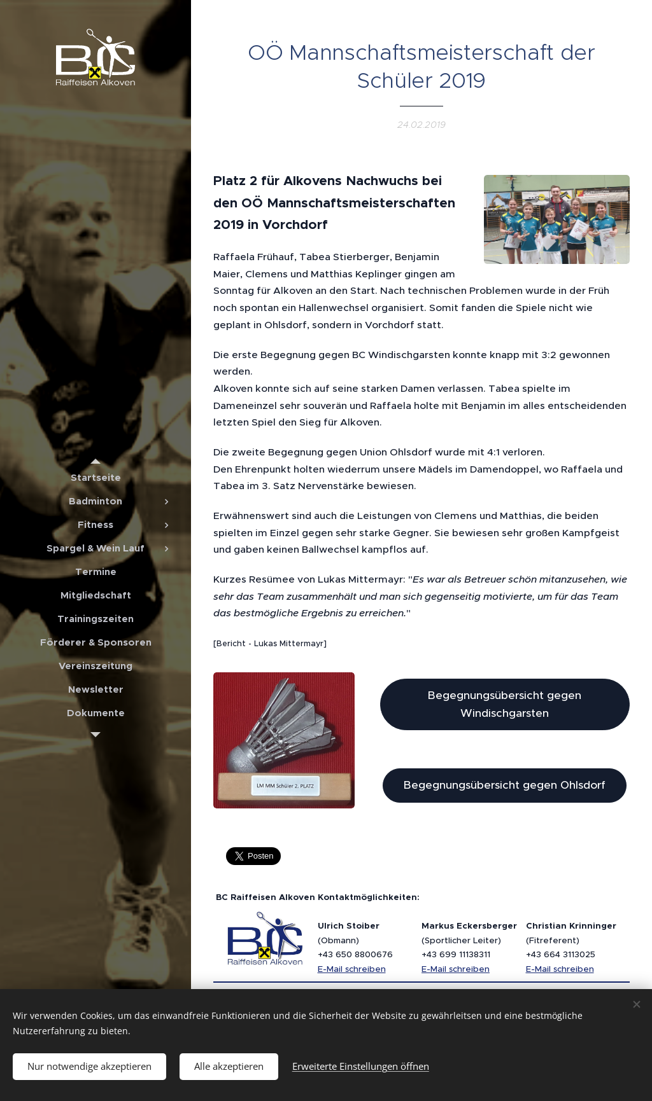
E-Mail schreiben (352, 969)
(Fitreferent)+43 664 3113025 (571, 940)
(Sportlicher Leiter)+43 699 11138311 (469, 940)
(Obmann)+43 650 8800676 (355, 940)
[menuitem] (95, 477)
